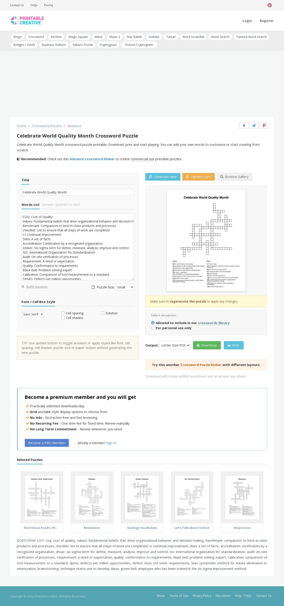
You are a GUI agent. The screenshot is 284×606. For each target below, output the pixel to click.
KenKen (56, 37)
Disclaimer (223, 595)
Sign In (111, 443)
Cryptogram (108, 45)
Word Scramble (193, 37)
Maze (99, 37)
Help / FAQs (243, 595)
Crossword (36, 37)
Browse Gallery (234, 176)
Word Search (220, 37)
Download (207, 345)
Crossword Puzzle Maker (201, 364)
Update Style (198, 176)
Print (233, 345)
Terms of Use (179, 595)
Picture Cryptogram (139, 45)
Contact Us (17, 5)
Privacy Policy (202, 595)
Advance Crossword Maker (92, 159)
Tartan (171, 37)
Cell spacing (75, 313)
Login (247, 20)
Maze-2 (114, 37)
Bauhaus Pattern (54, 45)
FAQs (34, 5)
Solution (112, 313)
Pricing (48, 5)
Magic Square (78, 37)
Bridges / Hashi (24, 45)
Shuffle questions (34, 286)
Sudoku (154, 37)
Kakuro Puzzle (83, 45)
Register (267, 20)
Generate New (163, 176)
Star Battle (134, 37)
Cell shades (74, 317)
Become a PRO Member (46, 443)
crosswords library (214, 322)
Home (161, 595)
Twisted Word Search (251, 37)
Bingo (17, 37)
